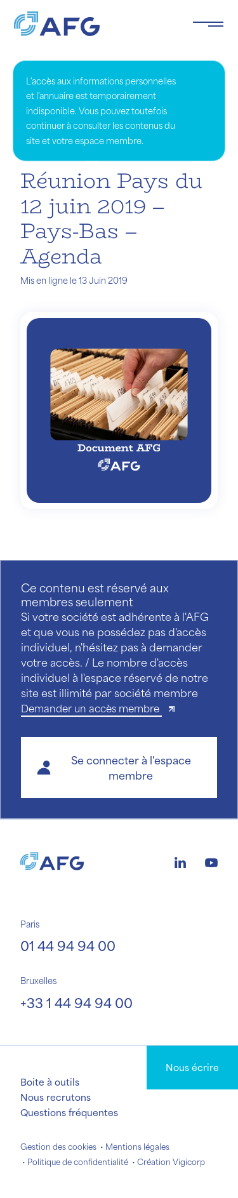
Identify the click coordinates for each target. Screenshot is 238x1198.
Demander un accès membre (91, 708)
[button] (119, 767)
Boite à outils (49, 1082)
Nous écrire (192, 1067)
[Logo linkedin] (180, 861)
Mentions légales (137, 1146)
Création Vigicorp (171, 1162)
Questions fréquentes (69, 1112)
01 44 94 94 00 (68, 945)
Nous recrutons (55, 1097)
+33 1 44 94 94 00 (76, 1002)
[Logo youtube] (211, 861)
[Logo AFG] (93, 23)
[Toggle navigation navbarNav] (208, 24)
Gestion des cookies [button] (58, 1146)
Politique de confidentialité (77, 1162)
